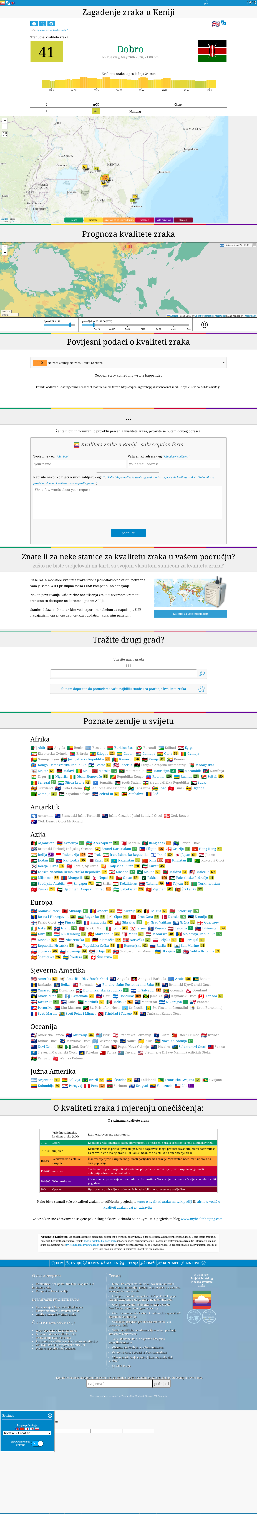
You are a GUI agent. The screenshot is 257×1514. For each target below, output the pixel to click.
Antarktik (42, 815)
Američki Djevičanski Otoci (83, 978)
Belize (62, 984)
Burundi (146, 747)
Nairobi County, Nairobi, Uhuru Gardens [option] (67, 363)
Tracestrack (249, 315)
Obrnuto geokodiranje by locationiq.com (138, 1347)
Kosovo (157, 928)
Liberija (122, 765)
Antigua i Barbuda (148, 978)
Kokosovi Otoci (209, 860)
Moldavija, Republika (199, 933)
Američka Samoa (47, 1035)
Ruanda (186, 776)
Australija (80, 1034)
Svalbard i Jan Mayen (133, 951)
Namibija (213, 771)
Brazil (93, 1079)
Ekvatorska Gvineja (49, 753)
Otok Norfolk (78, 1046)
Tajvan (177, 883)
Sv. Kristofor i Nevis (101, 1007)
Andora (102, 910)
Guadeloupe (46, 995)
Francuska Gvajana (179, 1079)
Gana (167, 753)
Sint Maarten (67, 1007)
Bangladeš (156, 842)
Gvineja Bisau (45, 759)
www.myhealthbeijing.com (202, 1219)
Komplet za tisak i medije (52, 1291)
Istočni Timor (185, 1035)
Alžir (38, 747)
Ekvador (119, 1079)
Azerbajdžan (102, 842)
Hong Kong (207, 848)
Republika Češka (95, 945)
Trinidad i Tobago (118, 1013)
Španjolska (46, 957)
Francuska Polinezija (132, 1035)
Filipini (151, 848)
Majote (42, 770)
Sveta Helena (68, 788)
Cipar (117, 916)
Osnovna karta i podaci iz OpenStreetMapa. (139, 1352)
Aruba (179, 978)
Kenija (153, 759)
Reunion (158, 776)
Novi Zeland (47, 1046)
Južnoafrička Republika (85, 759)
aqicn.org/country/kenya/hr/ (52, 30)
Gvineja (189, 753)
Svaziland (42, 788)
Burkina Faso (120, 747)
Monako (44, 939)
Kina (152, 860)
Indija (42, 854)
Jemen (206, 854)
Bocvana (95, 747)
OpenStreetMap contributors (210, 315)
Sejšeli (212, 776)
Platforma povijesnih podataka (55, 1348)
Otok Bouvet (176, 815)
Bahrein (130, 843)
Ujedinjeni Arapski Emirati (84, 889)
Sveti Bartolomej (206, 1007)
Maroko (104, 770)
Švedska (75, 957)
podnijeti (161, 1383)
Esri (14, 221)
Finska (70, 922)
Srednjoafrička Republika (166, 782)
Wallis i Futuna (67, 1058)
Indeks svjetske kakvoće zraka (100, 1240)
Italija (116, 928)
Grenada (173, 990)
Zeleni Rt (105, 793)
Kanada (210, 995)
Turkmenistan (205, 883)
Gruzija (178, 848)
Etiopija (102, 753)
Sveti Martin (44, 1013)
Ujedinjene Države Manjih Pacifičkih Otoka (174, 1052)
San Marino (189, 945)
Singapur (80, 883)
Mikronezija (105, 1041)
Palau (101, 1046)
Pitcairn (160, 1046)
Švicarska (104, 957)
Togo (159, 788)
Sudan (199, 782)
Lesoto (99, 764)
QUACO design (121, 1366)
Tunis (176, 788)
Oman (127, 877)
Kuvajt (153, 865)
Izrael (161, 854)
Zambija (44, 793)
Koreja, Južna (47, 865)
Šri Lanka (189, 889)
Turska (43, 889)
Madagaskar (201, 765)
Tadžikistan (125, 883)
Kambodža (71, 860)
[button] (4, 121)
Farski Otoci (43, 922)
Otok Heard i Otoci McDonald (57, 821)
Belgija (155, 910)
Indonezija (70, 854)
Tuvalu (126, 1052)
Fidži (103, 1035)
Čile (184, 1085)
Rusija (161, 945)
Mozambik (189, 771)
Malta (132, 933)
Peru (94, 1085)
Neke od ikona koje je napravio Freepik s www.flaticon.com (137, 1340)
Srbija (100, 951)
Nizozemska (74, 939)
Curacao (40, 990)
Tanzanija (139, 788)
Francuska (98, 922)
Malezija (202, 871)
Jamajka (152, 996)
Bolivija (71, 1080)
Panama (200, 1002)
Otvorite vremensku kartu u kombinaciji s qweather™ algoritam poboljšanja (145, 1314)
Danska (173, 916)
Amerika (44, 978)
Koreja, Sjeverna (82, 866)
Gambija (145, 753)
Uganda (195, 788)
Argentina (45, 1079)
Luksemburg (70, 933)
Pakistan (153, 877)
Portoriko (41, 1007)
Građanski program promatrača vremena (138, 1321)
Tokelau (88, 1052)
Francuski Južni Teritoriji (77, 815)
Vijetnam (159, 889)
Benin (75, 747)
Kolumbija (45, 1085)
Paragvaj (72, 1085)
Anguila (119, 978)
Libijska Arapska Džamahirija (160, 765)
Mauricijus (161, 770)
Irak (94, 854)
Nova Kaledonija (174, 1040)
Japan (185, 854)
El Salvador (145, 990)
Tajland (151, 883)
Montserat (146, 1002)
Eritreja (78, 753)
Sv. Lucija (132, 1007)
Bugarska (91, 916)
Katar (98, 860)
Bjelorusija (184, 910)
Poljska (164, 939)
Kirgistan (178, 860)
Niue (145, 1041)
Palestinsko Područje (191, 877)
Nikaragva (173, 1001)
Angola (56, 747)
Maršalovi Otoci (74, 1041)
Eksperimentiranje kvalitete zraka (57, 1311)
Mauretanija (131, 771)
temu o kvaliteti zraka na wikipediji (164, 1201)
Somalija (102, 782)
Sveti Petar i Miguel (77, 1013)
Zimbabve (132, 794)
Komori (176, 759)
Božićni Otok (186, 843)
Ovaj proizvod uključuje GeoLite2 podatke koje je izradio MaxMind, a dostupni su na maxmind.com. (142, 1297)
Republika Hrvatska (52, 945)
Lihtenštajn (210, 928)
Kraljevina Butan (120, 865)
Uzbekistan (128, 889)
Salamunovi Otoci (189, 1046)
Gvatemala (79, 995)
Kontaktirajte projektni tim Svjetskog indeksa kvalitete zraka (63, 1285)
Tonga (108, 1052)
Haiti (103, 996)
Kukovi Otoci (44, 1041)
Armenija (70, 842)
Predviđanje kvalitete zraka (53, 1337)
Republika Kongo (126, 776)
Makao (148, 871)
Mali (83, 771)
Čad (152, 794)
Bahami (202, 978)
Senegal (43, 782)
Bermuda (83, 984)
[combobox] (128, 362)
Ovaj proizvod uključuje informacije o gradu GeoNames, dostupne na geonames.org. (139, 1306)
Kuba (68, 1002)
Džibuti (167, 747)
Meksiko (119, 1001)
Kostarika (45, 1001)
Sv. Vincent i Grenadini (166, 1007)
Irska (41, 928)
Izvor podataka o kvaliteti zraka (56, 1330)
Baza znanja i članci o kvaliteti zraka (59, 1307)
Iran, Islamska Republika (125, 854)
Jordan (42, 860)
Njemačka (106, 939)
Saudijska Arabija (48, 883)
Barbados (41, 984)
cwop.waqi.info (118, 1325)
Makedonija (104, 933)
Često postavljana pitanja (53, 1322)
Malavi (65, 771)
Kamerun (126, 759)
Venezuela (161, 1085)
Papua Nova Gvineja (130, 1046)
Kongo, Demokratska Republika (58, 765)
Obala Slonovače (89, 776)
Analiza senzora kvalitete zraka (56, 1314)
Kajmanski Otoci (180, 996)
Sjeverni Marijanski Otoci (54, 1052)
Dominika (63, 990)
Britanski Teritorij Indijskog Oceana (62, 848)
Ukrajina (168, 951)
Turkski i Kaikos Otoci (160, 1013)
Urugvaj (138, 1085)
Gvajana (212, 1080)
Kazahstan (125, 860)
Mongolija (75, 877)
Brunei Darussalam (116, 848)
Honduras (126, 995)
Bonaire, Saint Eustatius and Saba (127, 984)
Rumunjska (132, 945)
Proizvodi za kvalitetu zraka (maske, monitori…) (66, 1341)
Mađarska (159, 933)
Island (65, 928)
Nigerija (58, 776)
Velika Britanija (201, 951)
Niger (38, 776)
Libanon (122, 871)
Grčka (184, 922)
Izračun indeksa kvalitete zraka (56, 1334)
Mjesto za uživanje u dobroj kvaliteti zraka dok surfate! (141, 1359)
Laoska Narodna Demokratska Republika (69, 871)
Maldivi (174, 871)
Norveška (136, 939)
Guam (161, 1035)
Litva (41, 933)
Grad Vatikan (157, 922)
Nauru (128, 1041)
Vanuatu (41, 1058)
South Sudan (128, 782)
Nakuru (135, 111)
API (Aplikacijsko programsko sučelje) (60, 1345)
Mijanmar (45, 877)
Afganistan (43, 843)
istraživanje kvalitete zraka (55, 1299)
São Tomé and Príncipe (105, 788)
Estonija (200, 916)
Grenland (196, 990)
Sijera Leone (74, 782)
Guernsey (208, 922)
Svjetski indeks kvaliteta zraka (83, 1244)
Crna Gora (144, 916)
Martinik (91, 1001)
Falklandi (145, 1080)
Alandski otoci (45, 911)
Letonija (180, 928)
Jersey (138, 928)
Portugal (191, 939)
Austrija (129, 910)
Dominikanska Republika (102, 990)
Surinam (117, 1085)
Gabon (125, 753)
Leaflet (4, 218)
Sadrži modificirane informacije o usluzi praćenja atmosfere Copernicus (142, 1332)
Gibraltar (128, 922)
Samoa (216, 1046)
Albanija (75, 910)
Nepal (103, 877)
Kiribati (210, 1035)
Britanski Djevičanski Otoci (186, 984)
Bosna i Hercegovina (53, 916)
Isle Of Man (91, 928)
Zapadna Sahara (74, 794)
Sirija (103, 883)
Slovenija (73, 951)
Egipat (186, 747)
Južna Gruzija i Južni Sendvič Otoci (132, 815)
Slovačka (44, 951)
